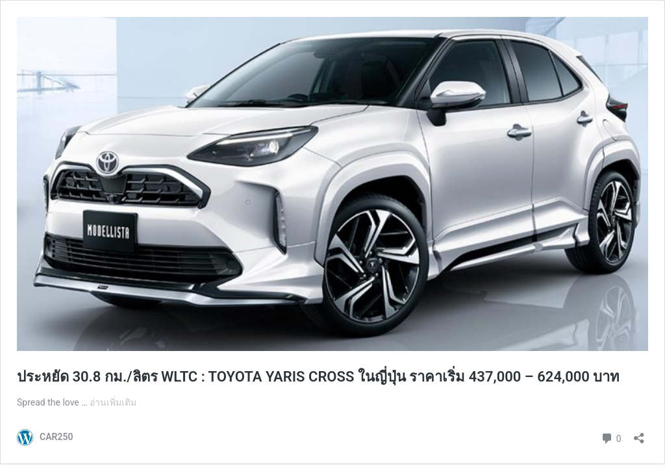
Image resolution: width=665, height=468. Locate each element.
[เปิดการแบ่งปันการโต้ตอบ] (639, 434)
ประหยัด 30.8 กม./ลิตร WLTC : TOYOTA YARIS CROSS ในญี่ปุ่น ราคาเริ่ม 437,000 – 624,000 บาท (318, 377)
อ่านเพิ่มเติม (113, 402)
